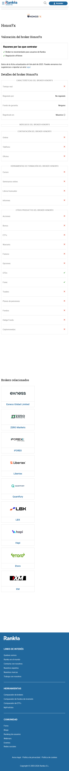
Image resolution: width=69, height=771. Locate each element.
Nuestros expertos (11, 668)
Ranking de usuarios (12, 734)
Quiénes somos (10, 655)
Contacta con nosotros (13, 663)
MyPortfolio (8, 707)
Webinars (7, 738)
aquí (28, 67)
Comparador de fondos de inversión (18, 699)
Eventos (7, 742)
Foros (6, 725)
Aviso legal (16, 757)
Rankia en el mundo (12, 659)
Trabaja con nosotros (12, 676)
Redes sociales (10, 746)
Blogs (6, 730)
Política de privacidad (31, 757)
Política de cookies (49, 757)
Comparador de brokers (13, 694)
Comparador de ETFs (12, 703)
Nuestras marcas (11, 672)
